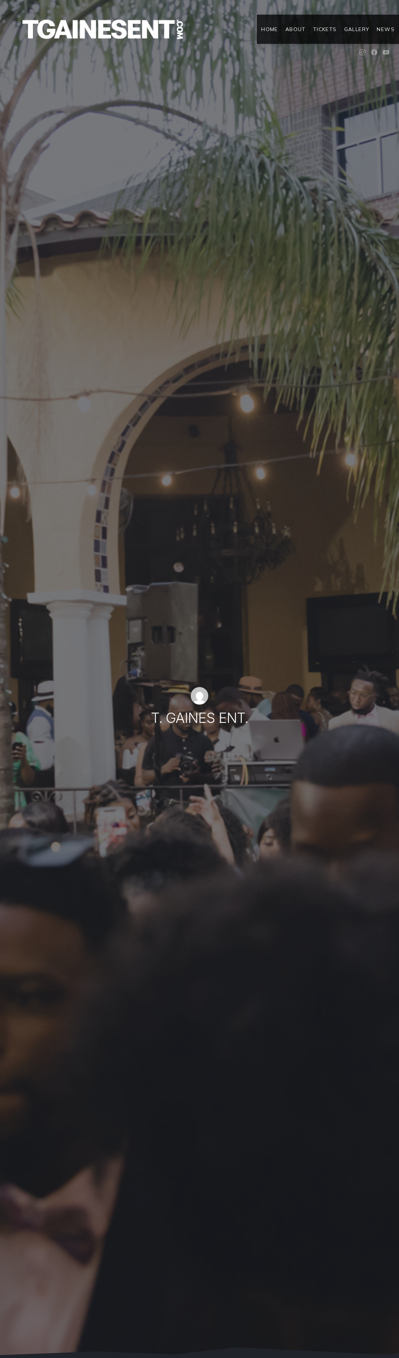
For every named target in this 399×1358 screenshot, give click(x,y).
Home (269, 29)
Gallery (357, 29)
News (386, 29)
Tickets (325, 29)
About (295, 29)
